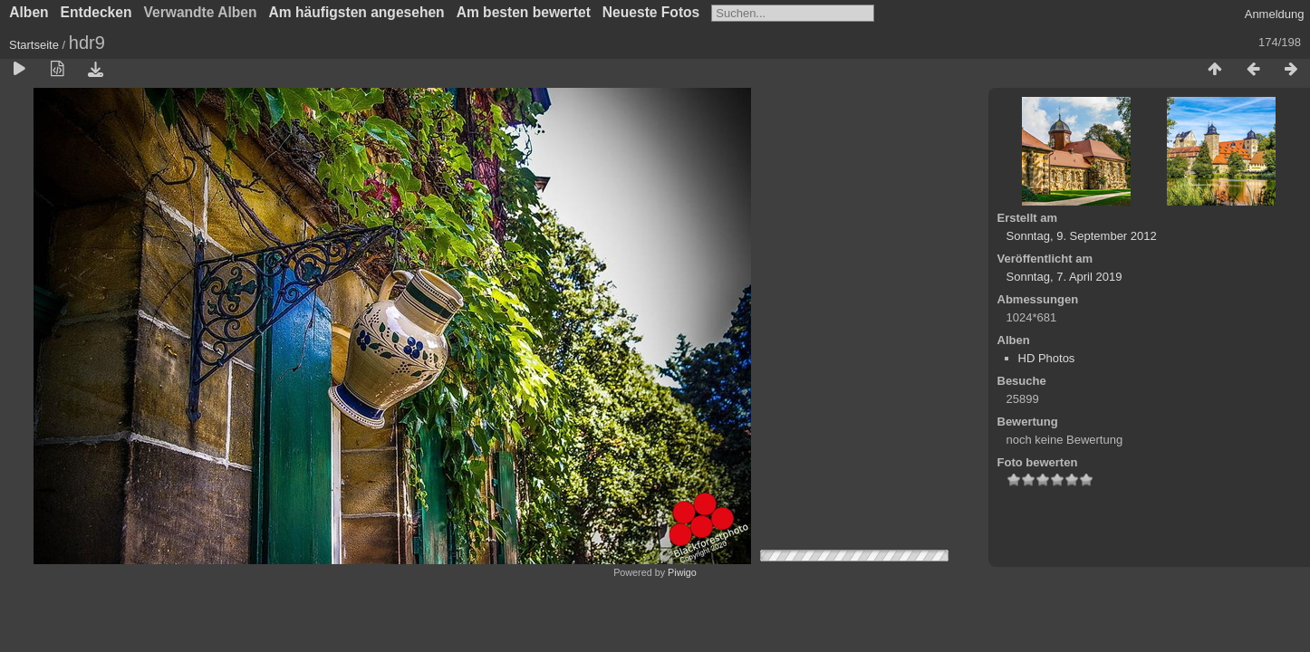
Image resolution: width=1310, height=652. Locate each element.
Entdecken (96, 12)
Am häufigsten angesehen (357, 12)
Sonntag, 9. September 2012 (1082, 236)
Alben (28, 12)
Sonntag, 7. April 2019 (1064, 276)
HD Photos (1046, 358)
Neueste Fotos (650, 12)
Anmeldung (1275, 14)
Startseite (34, 45)
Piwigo (682, 572)
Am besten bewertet (524, 12)
